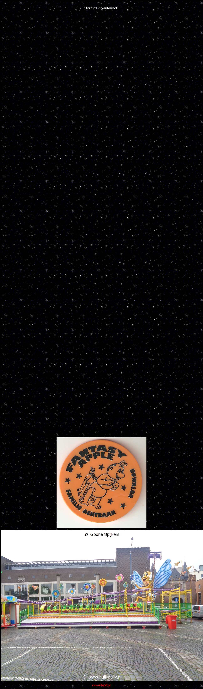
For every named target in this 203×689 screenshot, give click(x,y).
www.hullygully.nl (101, 685)
